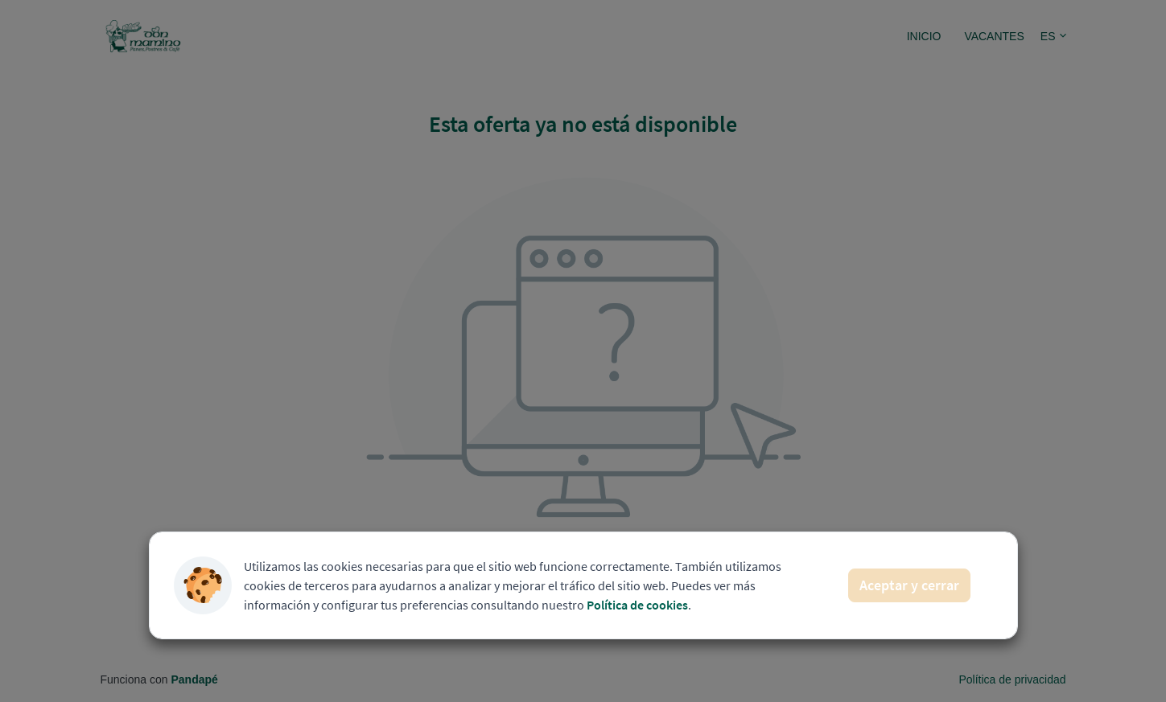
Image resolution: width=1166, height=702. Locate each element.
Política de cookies (637, 605)
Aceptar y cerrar (909, 585)
